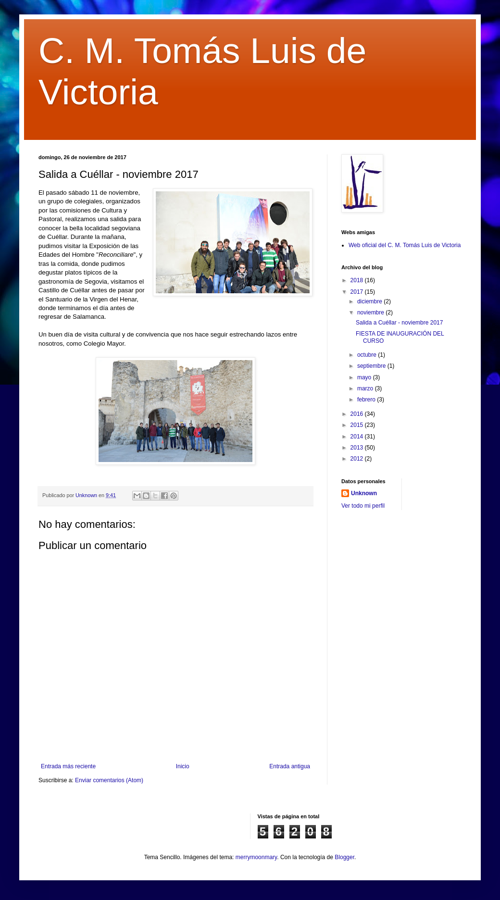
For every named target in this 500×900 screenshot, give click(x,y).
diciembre (370, 301)
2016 (357, 414)
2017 (357, 291)
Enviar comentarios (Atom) (109, 780)
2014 (357, 436)
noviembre (371, 312)
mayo (365, 377)
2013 (357, 447)
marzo (366, 388)
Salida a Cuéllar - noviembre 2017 (399, 322)
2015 (357, 425)
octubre (367, 354)
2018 (357, 280)
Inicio (182, 766)
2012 (357, 458)
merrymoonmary (256, 857)
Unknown (364, 493)
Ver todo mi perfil (363, 505)
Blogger (344, 857)
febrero (367, 399)
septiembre (372, 365)
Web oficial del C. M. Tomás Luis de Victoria (405, 245)
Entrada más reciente (68, 766)
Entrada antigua (289, 766)
